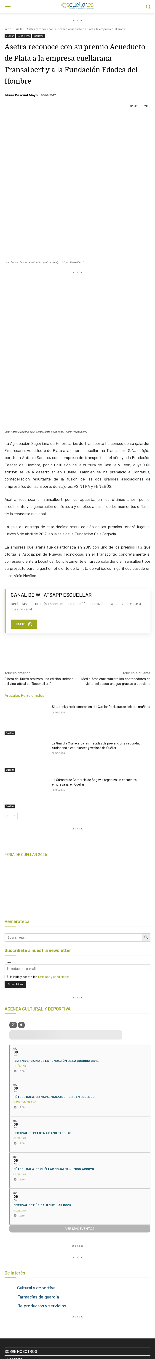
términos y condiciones (53, 820)
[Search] (142, 1255)
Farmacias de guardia (38, 1140)
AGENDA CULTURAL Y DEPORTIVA (38, 852)
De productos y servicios (41, 1149)
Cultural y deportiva (36, 1131)
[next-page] (15, 659)
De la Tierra (23, 36)
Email (8, 805)
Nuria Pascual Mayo (21, 95)
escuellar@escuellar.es (30, 1302)
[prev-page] (7, 659)
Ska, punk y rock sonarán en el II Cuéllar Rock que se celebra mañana (101, 550)
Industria (38, 36)
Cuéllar (19, 29)
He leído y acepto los (37, 820)
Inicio (8, 29)
